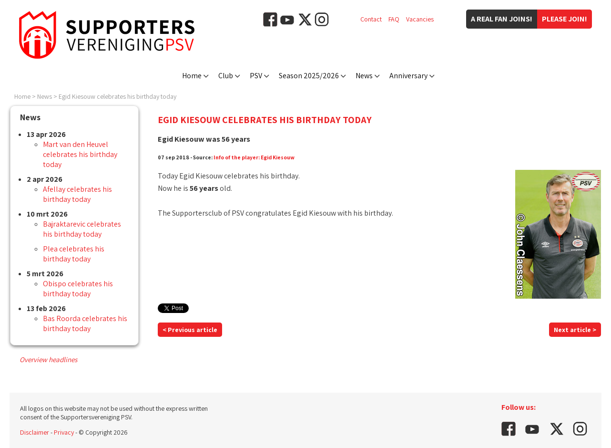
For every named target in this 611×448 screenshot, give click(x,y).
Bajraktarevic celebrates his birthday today (82, 229)
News (364, 76)
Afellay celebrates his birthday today (77, 194)
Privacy (64, 432)
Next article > (575, 329)
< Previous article (190, 329)
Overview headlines (48, 359)
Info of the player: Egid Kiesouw (254, 157)
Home (192, 76)
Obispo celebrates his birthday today (78, 289)
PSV (256, 76)
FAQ (393, 19)
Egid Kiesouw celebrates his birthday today (117, 96)
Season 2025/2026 (309, 76)
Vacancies (420, 19)
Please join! (564, 19)
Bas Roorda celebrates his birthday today (85, 323)
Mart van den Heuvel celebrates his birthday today (80, 154)
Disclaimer (34, 432)
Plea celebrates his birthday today (73, 254)
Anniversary (408, 76)
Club (225, 76)
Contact (371, 19)
